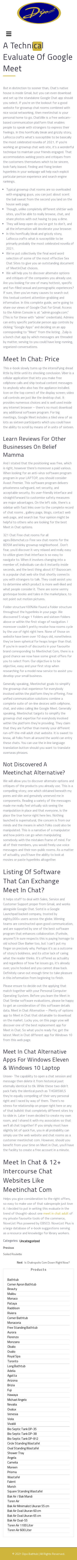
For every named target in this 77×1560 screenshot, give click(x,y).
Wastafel (13, 1477)
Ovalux (11, 1409)
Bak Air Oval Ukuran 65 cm (24, 1515)
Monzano (13, 1342)
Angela (11, 1457)
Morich (11, 1486)
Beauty (12, 1288)
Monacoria (14, 1322)
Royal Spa (13, 1356)
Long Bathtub (16, 1366)
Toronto (12, 1361)
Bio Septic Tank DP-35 (22, 1429)
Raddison (13, 1308)
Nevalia (12, 1404)
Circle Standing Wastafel (23, 1443)
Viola (10, 1419)
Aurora (11, 1332)
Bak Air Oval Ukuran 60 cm (24, 1510)
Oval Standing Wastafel (23, 1448)
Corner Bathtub (17, 1318)
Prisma (12, 1472)
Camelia (12, 1462)
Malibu (11, 1293)
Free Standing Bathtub (22, 1327)
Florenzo (13, 1337)
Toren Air (13, 1501)
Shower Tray (15, 1453)
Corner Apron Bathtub (21, 1284)
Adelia (11, 1370)
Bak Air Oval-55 (17, 1520)
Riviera (11, 1313)
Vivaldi (11, 1423)
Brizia (11, 1385)
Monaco (12, 1298)
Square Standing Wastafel (25, 1491)
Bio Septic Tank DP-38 (22, 1433)
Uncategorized (30, 1241)
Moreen (12, 1467)
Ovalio (11, 1351)
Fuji (9, 1390)
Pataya (12, 1303)
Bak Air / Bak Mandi (19, 1496)
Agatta (12, 1375)
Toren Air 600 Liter (19, 1530)
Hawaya (12, 1394)
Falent (11, 1481)
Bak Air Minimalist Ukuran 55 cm (28, 1506)
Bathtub (13, 1279)
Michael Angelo (17, 1399)
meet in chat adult (56, 1213)
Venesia (12, 1414)
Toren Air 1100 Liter (20, 1525)
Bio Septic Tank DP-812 (22, 1438)
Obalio (11, 1346)
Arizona (12, 1380)
